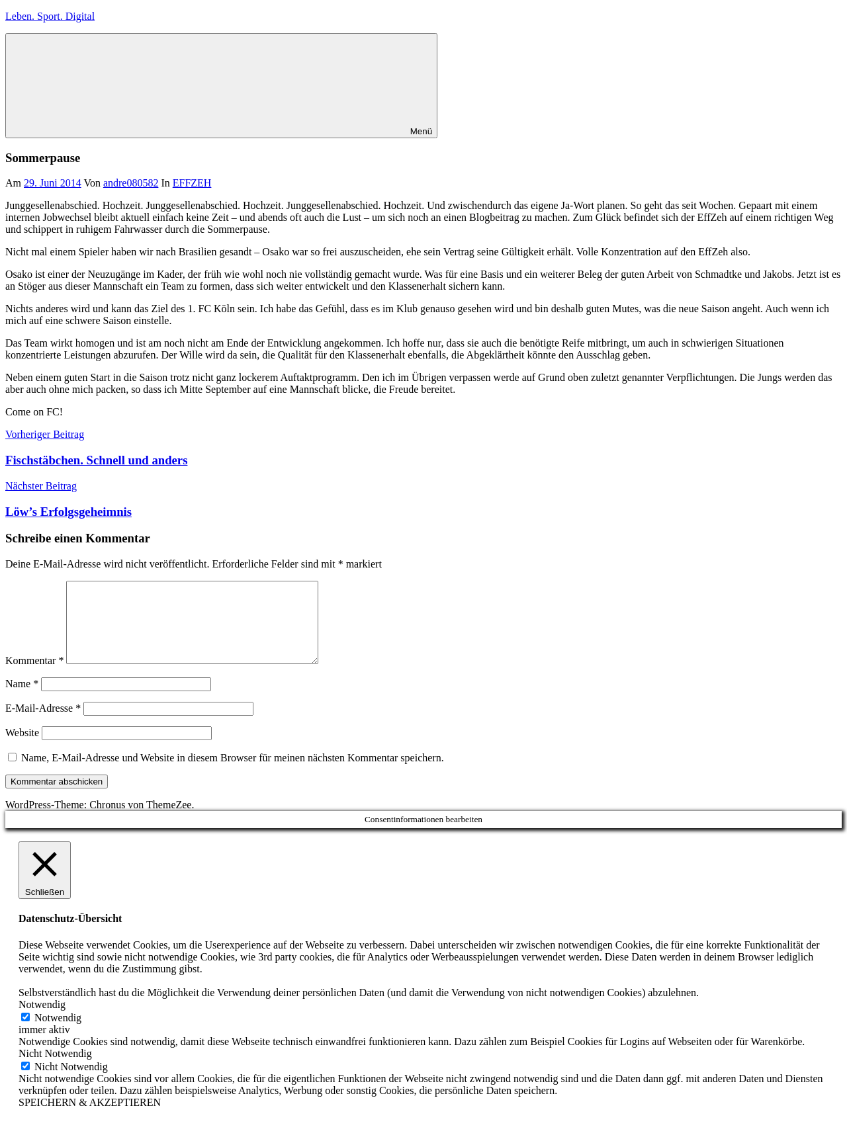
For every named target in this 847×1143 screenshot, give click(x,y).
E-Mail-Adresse (43, 724)
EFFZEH (192, 183)
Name (21, 699)
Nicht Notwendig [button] (55, 1069)
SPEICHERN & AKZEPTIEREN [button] (90, 1118)
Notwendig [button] (42, 1020)
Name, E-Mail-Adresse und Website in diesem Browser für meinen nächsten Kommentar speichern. (232, 773)
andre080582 (131, 183)
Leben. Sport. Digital (50, 16)
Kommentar (34, 676)
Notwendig (57, 1033)
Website (22, 748)
